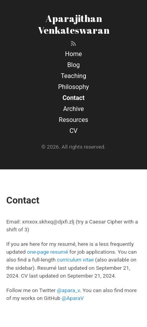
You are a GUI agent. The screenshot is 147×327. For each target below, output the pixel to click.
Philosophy (73, 87)
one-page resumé (47, 252)
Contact (73, 98)
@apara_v (68, 290)
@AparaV (73, 298)
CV (73, 130)
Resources (73, 120)
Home (73, 54)
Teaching (73, 76)
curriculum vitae (75, 259)
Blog (73, 65)
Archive (73, 109)
